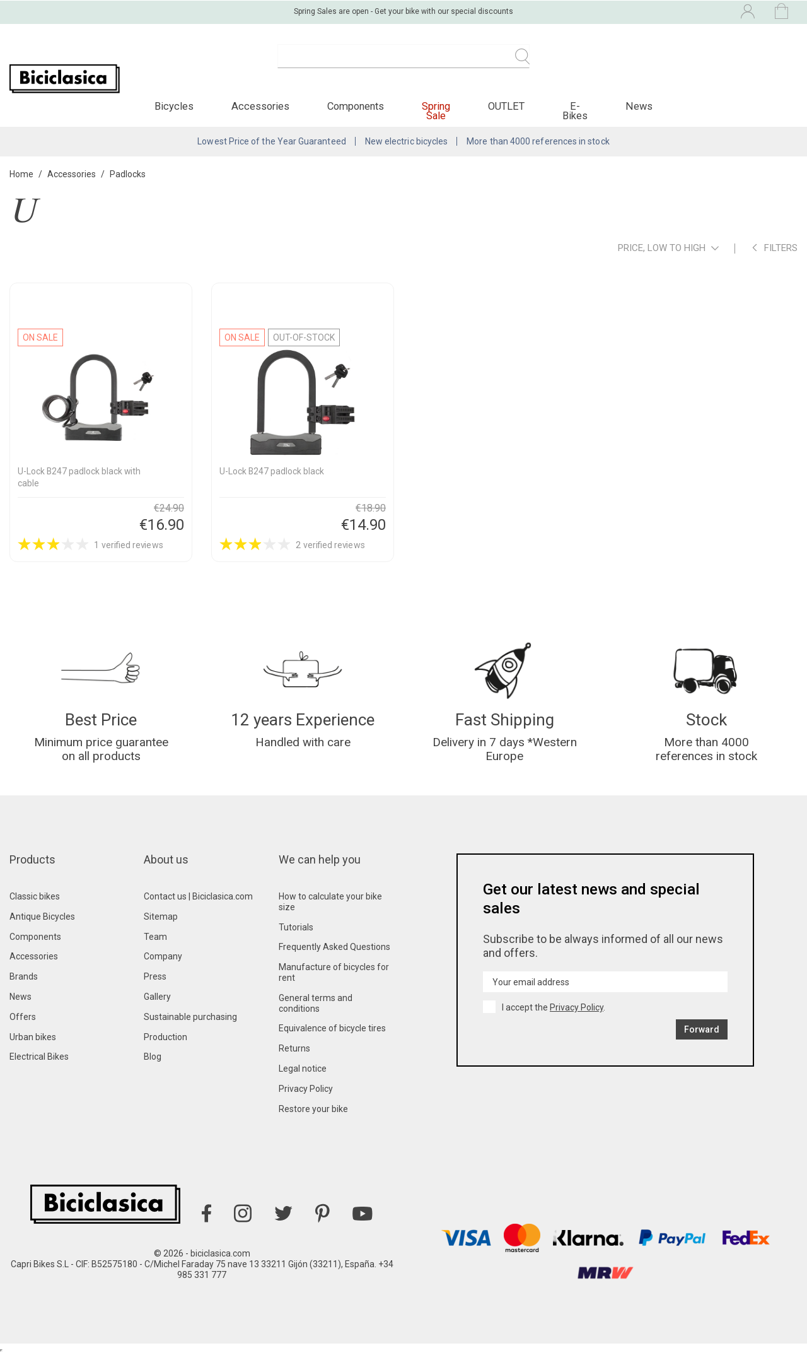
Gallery (157, 1007)
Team (155, 947)
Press (155, 987)
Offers (22, 1027)
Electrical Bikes (39, 1067)
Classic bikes (34, 907)
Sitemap (161, 927)
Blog (152, 1067)
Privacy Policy (306, 1099)
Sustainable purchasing (190, 1027)
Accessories (33, 968)
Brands (23, 987)
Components (35, 947)
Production (165, 1048)
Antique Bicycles (42, 927)
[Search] (403, 63)
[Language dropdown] (639, 11)
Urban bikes (32, 1048)
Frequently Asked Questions (334, 958)
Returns (294, 1059)
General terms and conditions (315, 1014)
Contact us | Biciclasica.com (198, 907)
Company (163, 968)
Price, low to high (668, 255)
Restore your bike (313, 1120)
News (20, 1007)
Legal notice (303, 1079)
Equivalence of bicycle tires (332, 1039)
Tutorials (296, 938)
